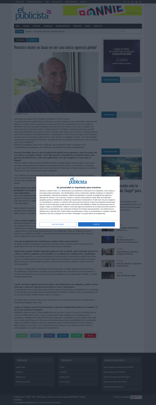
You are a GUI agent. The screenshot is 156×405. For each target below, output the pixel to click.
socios (59, 190)
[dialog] (78, 202)
